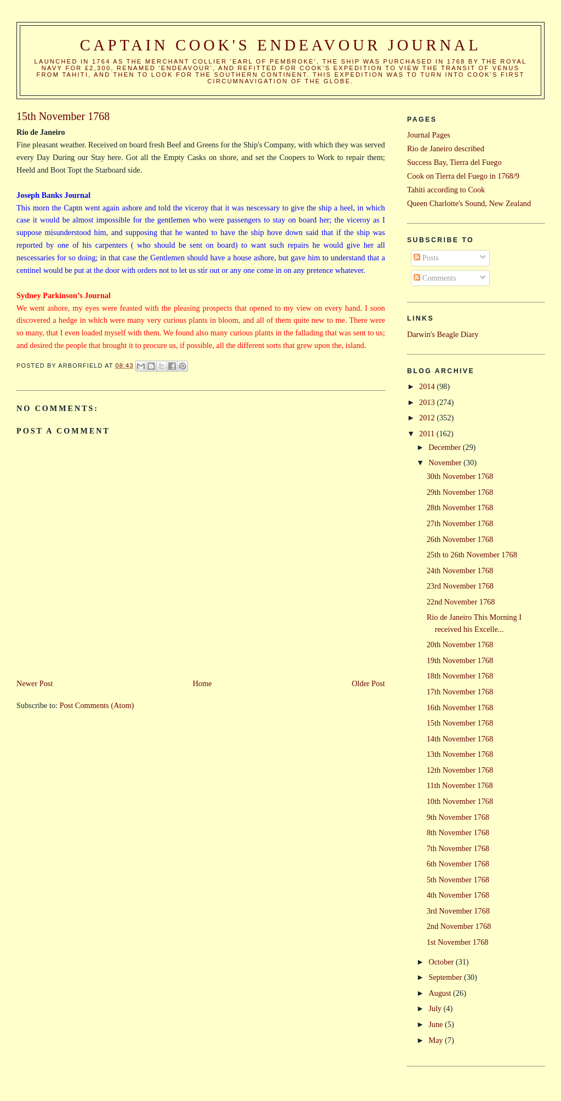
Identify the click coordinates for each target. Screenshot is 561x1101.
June (436, 1024)
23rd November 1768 (460, 585)
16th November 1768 (460, 707)
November (445, 462)
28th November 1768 (460, 507)
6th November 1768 (458, 863)
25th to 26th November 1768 (472, 554)
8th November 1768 (458, 832)
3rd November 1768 (458, 910)
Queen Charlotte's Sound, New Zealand (469, 203)
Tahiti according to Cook (446, 189)
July (435, 1008)
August (440, 993)
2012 (428, 417)
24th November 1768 (460, 570)
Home (202, 683)
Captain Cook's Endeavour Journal (281, 45)
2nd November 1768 (459, 926)
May (436, 1040)
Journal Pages (428, 134)
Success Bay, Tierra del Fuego (454, 162)
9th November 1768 (458, 817)
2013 (428, 402)
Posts (426, 257)
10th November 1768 (460, 801)
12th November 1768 (460, 770)
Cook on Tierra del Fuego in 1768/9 (463, 176)
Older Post (368, 683)
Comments (435, 277)
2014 (428, 386)
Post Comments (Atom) (97, 705)
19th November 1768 (460, 660)
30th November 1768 (460, 476)
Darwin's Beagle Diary (442, 334)
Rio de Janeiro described (445, 148)
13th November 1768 (460, 754)
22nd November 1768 (461, 601)
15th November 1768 (460, 722)
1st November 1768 (458, 942)
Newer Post (34, 683)
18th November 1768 (460, 675)
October (442, 961)
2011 (428, 433)
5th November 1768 (458, 879)
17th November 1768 (460, 691)
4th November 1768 (458, 895)
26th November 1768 (460, 539)
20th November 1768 (460, 644)
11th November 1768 (460, 785)
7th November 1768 (458, 848)
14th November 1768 (460, 738)
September (446, 977)
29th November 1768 (460, 492)
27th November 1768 (460, 523)
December (445, 447)
